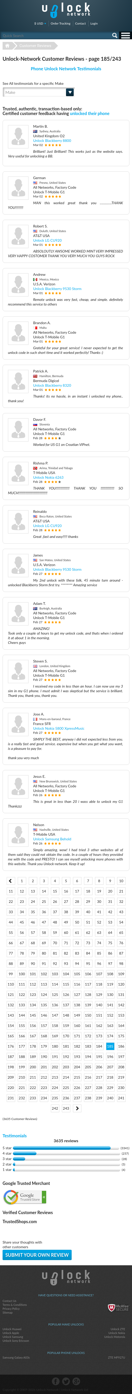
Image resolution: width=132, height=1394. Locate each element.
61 (77, 932)
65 (121, 932)
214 (66, 1077)
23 (22, 901)
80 (44, 953)
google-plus (76, 1381)
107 (99, 974)
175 (121, 1036)
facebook (56, 1381)
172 (88, 1036)
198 (11, 1067)
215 (77, 1077)
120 (121, 984)
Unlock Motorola (114, 1336)
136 (55, 1005)
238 (88, 1098)
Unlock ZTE (118, 1329)
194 (88, 1056)
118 (99, 984)
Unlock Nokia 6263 (48, 477)
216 (88, 1077)
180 (55, 1046)
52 (99, 922)
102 (44, 974)
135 (44, 1005)
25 (44, 901)
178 (33, 1046)
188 (22, 1056)
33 (11, 912)
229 (110, 1087)
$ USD (38, 23)
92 (55, 963)
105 (77, 974)
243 (66, 1108)
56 (22, 932)
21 (121, 891)
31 (110, 901)
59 (55, 932)
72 (77, 943)
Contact (80, 23)
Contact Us (9, 1300)
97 (110, 963)
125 (55, 994)
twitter (66, 1381)
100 (22, 974)
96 (99, 963)
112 (33, 984)
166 (22, 1036)
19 (99, 891)
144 (22, 1015)
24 (33, 901)
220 (11, 1087)
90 (33, 963)
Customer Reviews (35, 45)
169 (55, 1036)
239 (99, 1098)
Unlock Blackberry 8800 (52, 140)
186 (121, 1046)
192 (66, 1056)
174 (110, 1036)
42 (110, 912)
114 (55, 984)
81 (55, 953)
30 (99, 901)
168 (44, 1036)
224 (55, 1087)
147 (55, 1015)
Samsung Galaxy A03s (16, 1357)
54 (121, 922)
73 (88, 943)
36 (44, 912)
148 (66, 1015)
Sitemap (8, 1312)
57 (33, 932)
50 (77, 922)
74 (99, 943)
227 (88, 1087)
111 (22, 984)
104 (66, 974)
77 (11, 953)
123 (33, 994)
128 (88, 994)
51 (88, 922)
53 (110, 922)
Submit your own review (37, 1255)
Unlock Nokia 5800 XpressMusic (58, 728)
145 (33, 1015)
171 (77, 1036)
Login (94, 23)
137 (66, 1005)
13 (33, 891)
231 (11, 1098)
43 (121, 912)
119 (110, 984)
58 (44, 932)
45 (22, 922)
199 (22, 1067)
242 (55, 1108)
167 (33, 1036)
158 (55, 1025)
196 (110, 1056)
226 (77, 1087)
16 (66, 891)
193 (77, 1056)
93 (66, 963)
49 (66, 922)
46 (33, 922)
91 (44, 963)
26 (55, 901)
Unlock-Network (66, 10)
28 (77, 901)
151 (99, 1015)
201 (44, 1067)
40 (88, 912)
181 (66, 1046)
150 (88, 1015)
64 (110, 932)
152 (110, 1015)
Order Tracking (60, 23)
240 (110, 1098)
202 (55, 1067)
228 (99, 1087)
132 (11, 1005)
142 (121, 1005)
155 (22, 1025)
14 (44, 891)
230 (121, 1087)
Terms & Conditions (15, 1304)
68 (33, 943)
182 (77, 1046)
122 (22, 994)
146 (44, 1015)
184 (99, 1046)
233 (33, 1098)
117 (88, 984)
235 (55, 1098)
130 (110, 994)
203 (66, 1067)
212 (44, 1077)
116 (77, 984)
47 (44, 922)
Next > (77, 1108)
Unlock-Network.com (66, 1277)
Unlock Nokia (116, 1333)
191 (55, 1056)
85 (99, 953)
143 (11, 1015)
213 (55, 1077)
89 (22, 963)
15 (55, 891)
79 (33, 953)
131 (121, 994)
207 (110, 1067)
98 (121, 963)
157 (44, 1025)
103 (55, 974)
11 (11, 891)
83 (77, 953)
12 (22, 891)
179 (44, 1046)
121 (11, 994)
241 (121, 1098)
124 (44, 994)
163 (110, 1025)
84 (88, 953)
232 (22, 1098)
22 (11, 901)
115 (66, 984)
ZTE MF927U (116, 1357)
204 (77, 1067)
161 (88, 1025)
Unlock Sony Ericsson (16, 1340)
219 (121, 1077)
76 (121, 943)
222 (33, 1087)
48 (55, 922)
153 (121, 1015)
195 (99, 1056)
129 (99, 994)
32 (121, 901)
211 (33, 1077)
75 (110, 943)
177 (22, 1046)
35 (33, 912)
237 (77, 1098)
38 (66, 912)
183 (88, 1046)
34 (22, 912)
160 (77, 1025)
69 (44, 943)
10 (121, 881)
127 (77, 994)
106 (88, 974)
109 (121, 974)
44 (11, 922)
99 (11, 974)
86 (110, 953)
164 (121, 1025)
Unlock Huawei (12, 1329)
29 (88, 901)
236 (66, 1098)
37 (55, 912)
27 (66, 901)
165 (11, 1036)
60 (66, 932)
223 (44, 1087)
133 (22, 1005)
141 (110, 1005)
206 (99, 1067)
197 (121, 1056)
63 (99, 932)
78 (22, 953)
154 (11, 1025)
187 (11, 1056)
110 (11, 984)
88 (11, 963)
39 (77, 912)
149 (77, 1015)
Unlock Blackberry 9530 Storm (57, 288)
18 (88, 891)
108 (110, 974)
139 (88, 1005)
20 (110, 891)
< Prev (11, 881)
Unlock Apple (11, 1333)
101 (33, 974)
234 (44, 1098)
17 (77, 891)
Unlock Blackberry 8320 (52, 385)
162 (99, 1025)
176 (11, 1046)
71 (66, 943)
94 (77, 963)
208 (121, 1067)
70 (55, 943)
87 (121, 953)
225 (66, 1087)
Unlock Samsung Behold (52, 839)
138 (77, 1005)
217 (99, 1077)
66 (11, 943)
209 (11, 1077)
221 (22, 1087)
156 (33, 1025)
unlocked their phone (89, 113)
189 (33, 1056)
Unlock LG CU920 (47, 240)
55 (11, 932)
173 (99, 1036)
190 (44, 1056)
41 (99, 912)
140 (99, 1005)
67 (22, 943)
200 (33, 1067)
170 (66, 1036)
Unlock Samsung (13, 1336)
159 (66, 1025)
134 (33, 1005)
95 (88, 963)
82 (66, 953)
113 (44, 984)
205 (88, 1067)
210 (22, 1077)
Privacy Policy (11, 1308)
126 (66, 994)
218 (110, 1077)
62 (88, 932)
